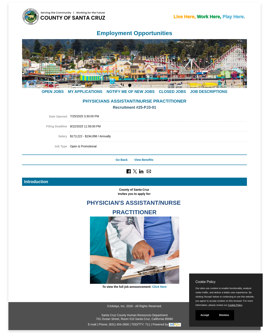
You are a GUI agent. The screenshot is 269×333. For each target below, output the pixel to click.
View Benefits (143, 159)
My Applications (85, 92)
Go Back (122, 159)
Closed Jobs (172, 92)
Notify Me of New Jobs (131, 92)
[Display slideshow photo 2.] (135, 85)
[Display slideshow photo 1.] (130, 85)
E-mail (92, 324)
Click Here (159, 286)
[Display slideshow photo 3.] (139, 85)
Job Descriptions (208, 92)
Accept (204, 315)
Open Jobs (53, 92)
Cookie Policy (205, 282)
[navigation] (134, 91)
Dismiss (224, 315)
